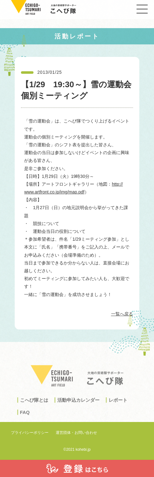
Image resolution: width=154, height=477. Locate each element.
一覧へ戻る (122, 313)
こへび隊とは (34, 403)
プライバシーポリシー (30, 432)
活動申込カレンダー (78, 403)
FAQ (25, 416)
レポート (118, 403)
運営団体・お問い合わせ (76, 432)
